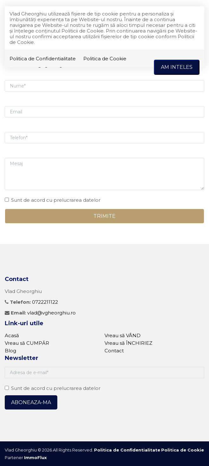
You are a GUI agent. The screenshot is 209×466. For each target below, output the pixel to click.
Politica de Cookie (104, 59)
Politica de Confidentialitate (43, 59)
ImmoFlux (35, 457)
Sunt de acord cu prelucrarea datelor (52, 200)
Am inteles (177, 67)
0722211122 (45, 302)
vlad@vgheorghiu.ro (51, 313)
